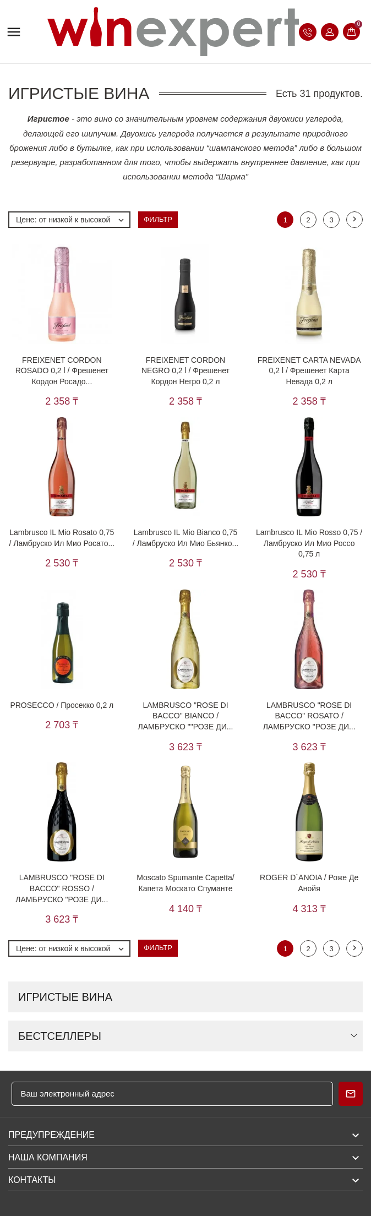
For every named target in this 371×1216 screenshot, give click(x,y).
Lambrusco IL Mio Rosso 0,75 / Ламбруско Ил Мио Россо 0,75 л (309, 543)
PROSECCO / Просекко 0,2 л (61, 705)
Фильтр (158, 219)
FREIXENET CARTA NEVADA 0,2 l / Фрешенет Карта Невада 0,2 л (309, 371)
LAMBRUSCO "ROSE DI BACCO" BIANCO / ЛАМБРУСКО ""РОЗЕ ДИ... (185, 716)
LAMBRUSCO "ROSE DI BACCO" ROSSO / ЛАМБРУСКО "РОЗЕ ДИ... (61, 888)
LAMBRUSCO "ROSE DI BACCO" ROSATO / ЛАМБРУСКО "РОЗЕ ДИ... (309, 716)
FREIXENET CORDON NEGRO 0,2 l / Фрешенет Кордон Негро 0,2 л (185, 371)
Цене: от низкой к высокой (72, 219)
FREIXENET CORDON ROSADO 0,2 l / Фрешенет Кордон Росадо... (61, 371)
